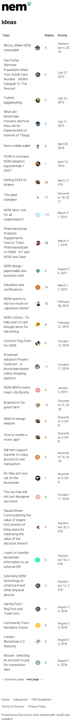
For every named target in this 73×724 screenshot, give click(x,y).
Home (6, 699)
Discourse (25, 715)
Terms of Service (13, 706)
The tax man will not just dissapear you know (17, 496)
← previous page (13, 679)
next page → (34, 679)
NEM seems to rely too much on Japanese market (16, 303)
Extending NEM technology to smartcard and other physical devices (15, 585)
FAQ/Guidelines (41, 699)
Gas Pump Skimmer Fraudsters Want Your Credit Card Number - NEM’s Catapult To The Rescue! (16, 74)
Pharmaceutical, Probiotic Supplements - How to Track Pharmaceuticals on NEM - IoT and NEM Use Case (16, 243)
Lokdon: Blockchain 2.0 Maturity (14, 641)
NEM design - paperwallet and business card (15, 270)
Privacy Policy (37, 706)
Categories (20, 699)
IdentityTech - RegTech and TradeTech (13, 608)
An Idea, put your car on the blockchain (16, 477)
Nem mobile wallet (17, 146)
